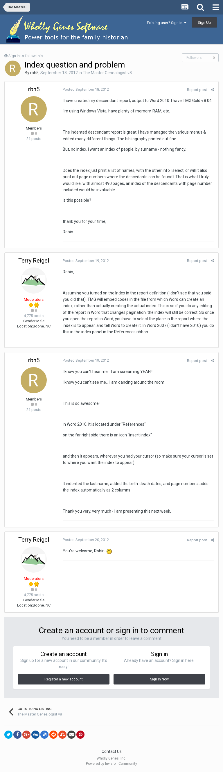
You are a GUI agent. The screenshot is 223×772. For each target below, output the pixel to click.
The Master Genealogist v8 (107, 72)
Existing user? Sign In (166, 23)
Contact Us (112, 751)
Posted (86, 89)
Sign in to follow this (25, 56)
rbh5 (34, 72)
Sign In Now (159, 679)
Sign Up (204, 22)
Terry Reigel (33, 260)
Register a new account (63, 679)
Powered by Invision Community (111, 764)
